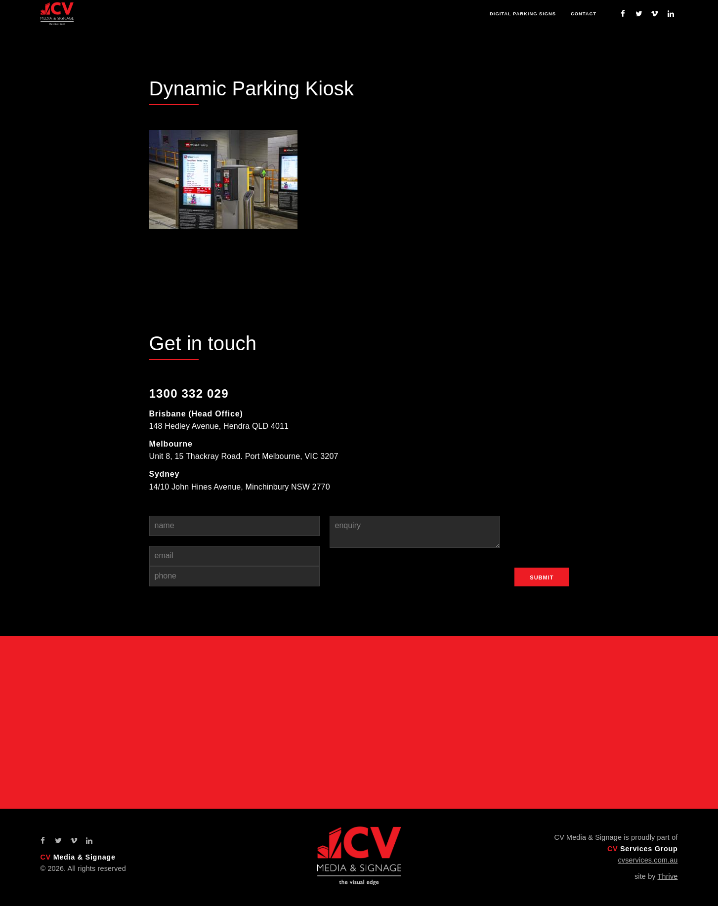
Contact (582, 13)
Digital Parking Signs (519, 13)
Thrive (668, 876)
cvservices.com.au (647, 860)
